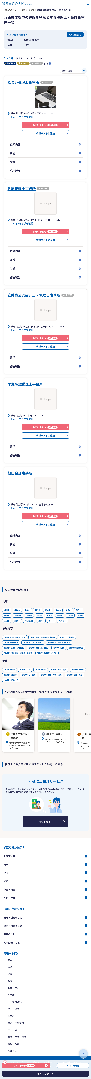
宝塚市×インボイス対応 (33, 642)
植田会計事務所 (20, 473)
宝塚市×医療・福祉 (74, 675)
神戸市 (7, 610)
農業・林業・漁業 (17, 1037)
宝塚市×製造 (9, 669)
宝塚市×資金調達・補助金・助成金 (18, 653)
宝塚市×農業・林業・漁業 (51, 675)
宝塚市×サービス (29, 675)
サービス (12, 1030)
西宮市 (47, 610)
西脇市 (39, 615)
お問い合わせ (19, 1065)
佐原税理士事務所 (22, 188)
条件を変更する (75, 34)
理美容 (11, 1016)
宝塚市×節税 (58, 647)
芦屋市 (68, 610)
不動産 (11, 994)
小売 (10, 973)
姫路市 (17, 610)
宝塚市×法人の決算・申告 (14, 637)
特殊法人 (12, 1051)
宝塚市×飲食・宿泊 (59, 669)
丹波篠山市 (29, 620)
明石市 (37, 610)
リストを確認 (73, 1065)
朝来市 (51, 620)
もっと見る (44, 821)
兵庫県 (22, 9)
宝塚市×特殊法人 (11, 680)
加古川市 (18, 615)
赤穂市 (29, 615)
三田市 (7, 620)
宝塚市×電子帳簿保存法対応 (59, 642)
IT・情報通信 (15, 1001)
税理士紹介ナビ (10, 9)
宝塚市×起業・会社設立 (14, 647)
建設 (10, 959)
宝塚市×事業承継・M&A (38, 647)
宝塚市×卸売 (40, 669)
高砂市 (59, 615)
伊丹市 (78, 610)
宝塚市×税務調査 (76, 647)
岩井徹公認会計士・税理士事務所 (34, 295)
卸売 (10, 980)
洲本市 (58, 610)
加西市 (17, 620)
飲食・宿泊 (13, 987)
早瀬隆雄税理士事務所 (25, 384)
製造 (10, 966)
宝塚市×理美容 (10, 675)
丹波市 (41, 620)
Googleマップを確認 (22, 117)
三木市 (49, 615)
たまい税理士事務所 (23, 82)
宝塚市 (31, 9)
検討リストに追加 (45, 133)
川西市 (70, 615)
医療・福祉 (13, 1044)
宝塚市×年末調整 (67, 637)
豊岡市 (7, 615)
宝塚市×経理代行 (11, 642)
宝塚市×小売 (25, 669)
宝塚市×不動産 (78, 669)
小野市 (80, 615)
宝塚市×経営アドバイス (47, 653)
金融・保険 (13, 1009)
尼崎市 (27, 610)
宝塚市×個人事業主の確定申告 (42, 637)
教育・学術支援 (16, 1023)
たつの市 (62, 620)
